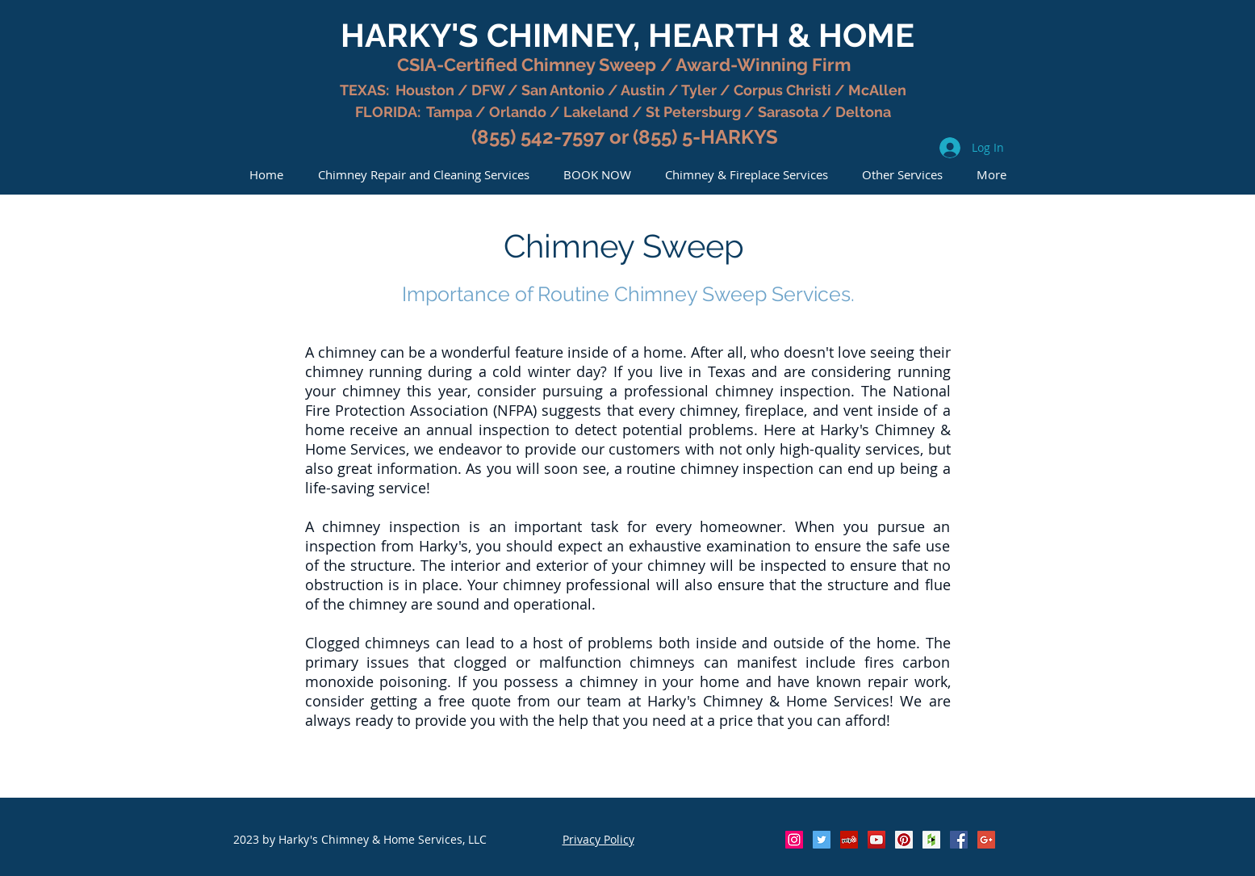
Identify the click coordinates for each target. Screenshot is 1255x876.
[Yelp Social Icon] (849, 840)
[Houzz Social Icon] (931, 840)
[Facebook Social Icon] (959, 840)
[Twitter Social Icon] (821, 840)
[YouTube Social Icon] (876, 840)
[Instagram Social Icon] (794, 840)
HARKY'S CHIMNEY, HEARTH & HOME (627, 35)
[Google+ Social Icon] (986, 840)
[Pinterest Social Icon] (904, 840)
